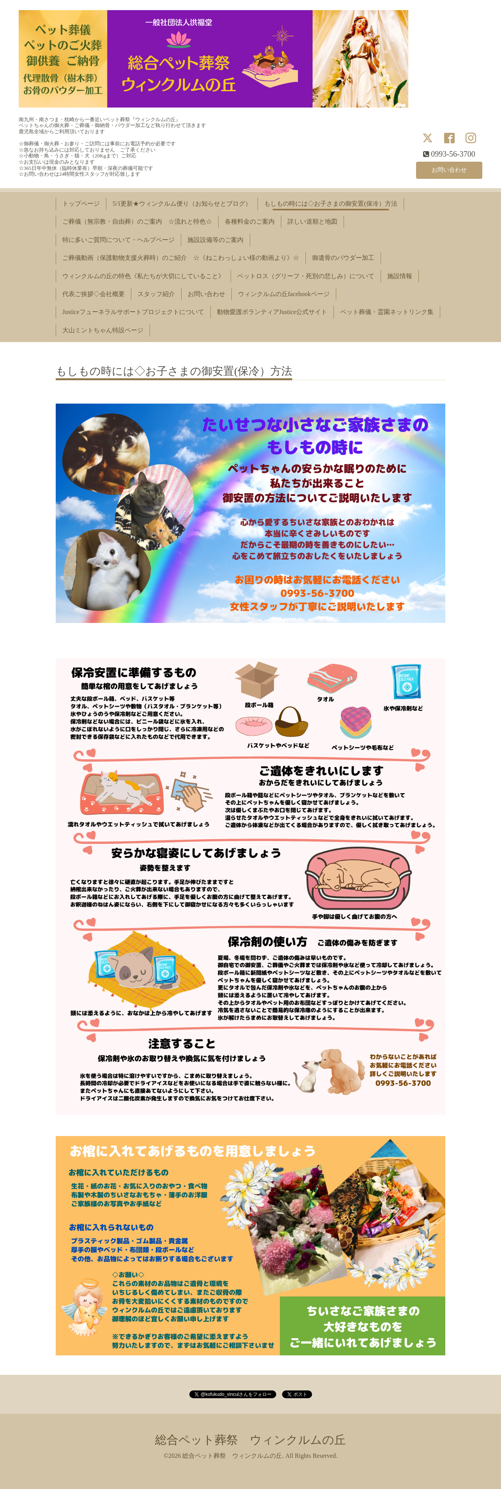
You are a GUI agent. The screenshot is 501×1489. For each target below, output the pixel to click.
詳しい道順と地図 (312, 221)
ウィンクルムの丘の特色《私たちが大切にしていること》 (143, 276)
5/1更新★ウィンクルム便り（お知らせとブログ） (182, 203)
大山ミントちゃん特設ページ (102, 330)
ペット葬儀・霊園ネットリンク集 (387, 312)
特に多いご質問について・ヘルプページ (118, 239)
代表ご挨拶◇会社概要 (93, 294)
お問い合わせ (449, 169)
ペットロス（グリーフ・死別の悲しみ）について (305, 276)
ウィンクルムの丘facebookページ (284, 294)
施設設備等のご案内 (215, 239)
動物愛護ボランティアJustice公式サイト (272, 312)
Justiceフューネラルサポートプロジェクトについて (133, 312)
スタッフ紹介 (156, 294)
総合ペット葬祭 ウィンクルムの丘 (250, 1439)
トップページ (81, 203)
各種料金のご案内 (250, 221)
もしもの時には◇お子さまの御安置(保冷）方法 (330, 203)
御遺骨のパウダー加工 (343, 257)
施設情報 (399, 276)
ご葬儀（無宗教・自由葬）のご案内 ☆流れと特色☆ (137, 221)
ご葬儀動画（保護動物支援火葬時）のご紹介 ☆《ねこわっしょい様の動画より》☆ (180, 257)
